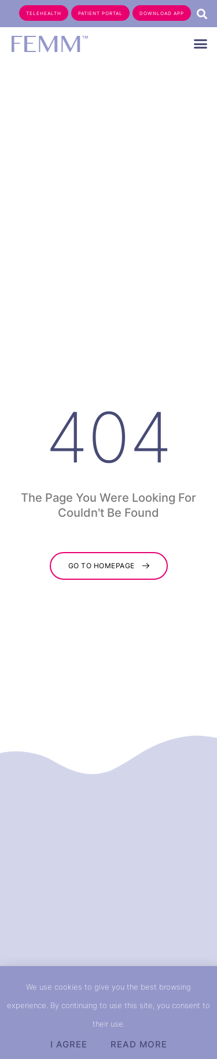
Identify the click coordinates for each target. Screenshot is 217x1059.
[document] (108, 529)
